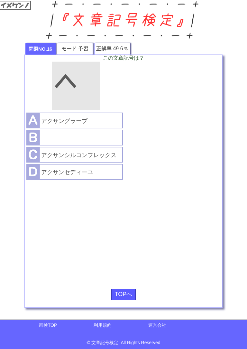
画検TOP (48, 325)
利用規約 (103, 325)
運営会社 (157, 325)
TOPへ (124, 294)
